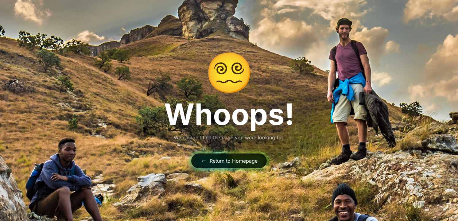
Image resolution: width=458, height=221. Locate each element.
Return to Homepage (229, 161)
